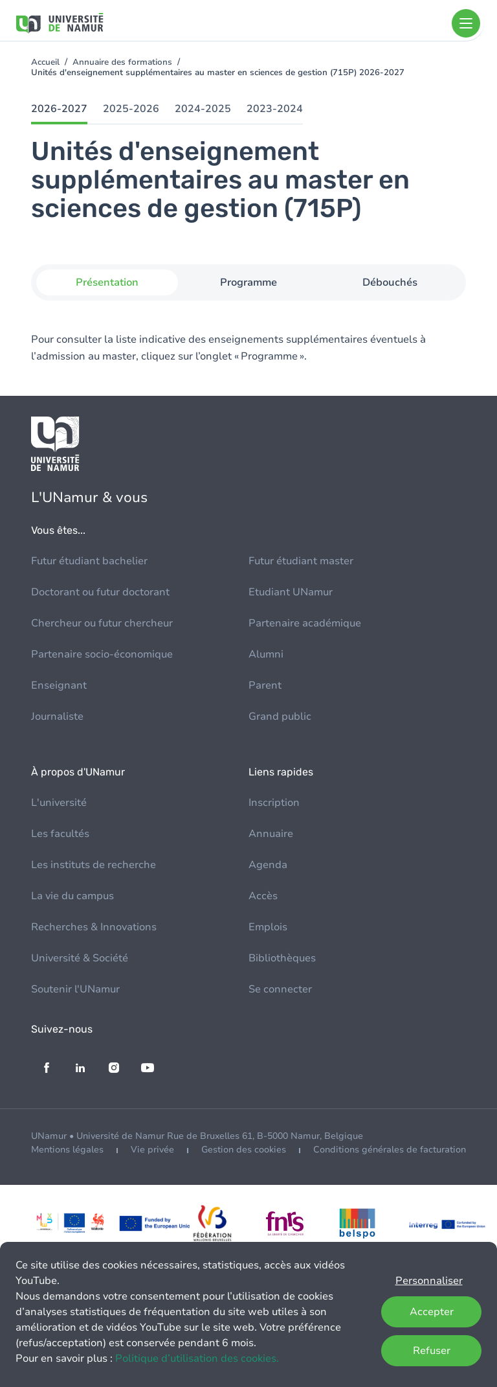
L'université (59, 803)
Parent (265, 685)
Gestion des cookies (243, 1149)
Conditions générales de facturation (389, 1149)
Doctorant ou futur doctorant (100, 592)
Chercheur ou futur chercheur (102, 623)
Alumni (265, 654)
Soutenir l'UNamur (75, 989)
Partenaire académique (304, 623)
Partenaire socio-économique (102, 654)
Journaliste (57, 716)
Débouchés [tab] (389, 282)
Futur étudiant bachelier (89, 561)
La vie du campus (72, 896)
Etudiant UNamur (290, 592)
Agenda (267, 865)
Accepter (432, 1312)
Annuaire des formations (122, 62)
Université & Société (79, 958)
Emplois (267, 927)
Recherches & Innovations (94, 927)
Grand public (279, 716)
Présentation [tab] (107, 282)
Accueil (45, 62)
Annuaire (270, 834)
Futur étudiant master (300, 561)
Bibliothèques (282, 958)
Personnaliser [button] (429, 1281)
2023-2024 (275, 109)
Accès (263, 896)
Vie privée (152, 1149)
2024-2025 (203, 109)
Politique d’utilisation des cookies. (197, 1358)
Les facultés (60, 834)
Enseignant (59, 685)
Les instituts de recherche (93, 865)
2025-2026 (131, 109)
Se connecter (280, 989)
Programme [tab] (248, 282)
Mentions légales (67, 1149)
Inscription (274, 803)
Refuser (431, 1351)
